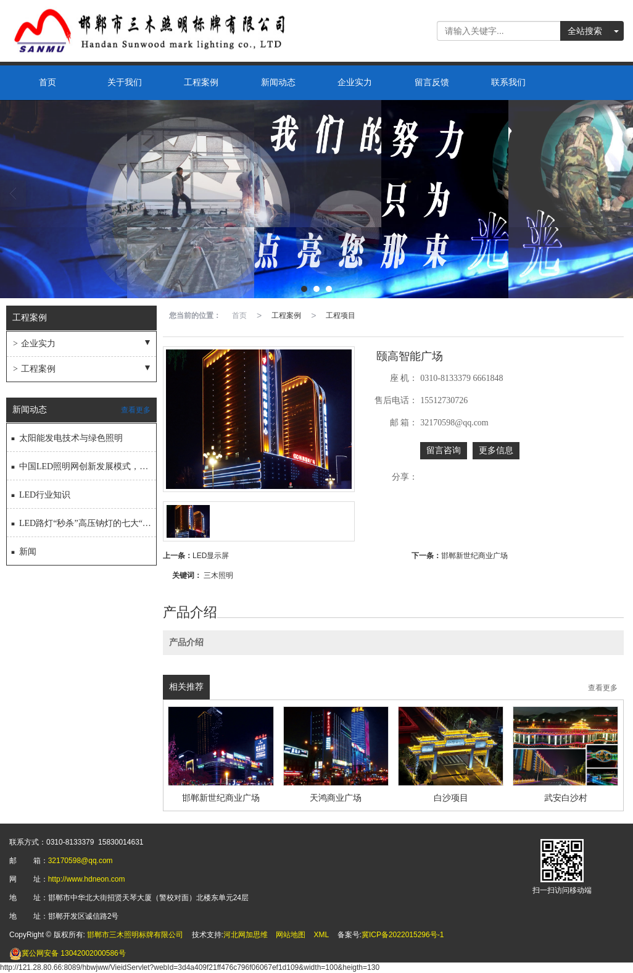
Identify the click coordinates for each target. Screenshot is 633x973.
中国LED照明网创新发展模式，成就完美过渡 (83, 464)
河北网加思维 (245, 934)
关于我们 (124, 82)
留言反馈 (432, 82)
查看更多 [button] (603, 688)
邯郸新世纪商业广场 (474, 555)
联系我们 (508, 82)
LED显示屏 (210, 555)
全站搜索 (585, 31)
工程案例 (201, 82)
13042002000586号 (67, 953)
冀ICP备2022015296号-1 (403, 934)
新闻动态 (278, 82)
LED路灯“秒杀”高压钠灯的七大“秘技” (83, 521)
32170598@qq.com (80, 860)
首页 (47, 82)
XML (321, 934)
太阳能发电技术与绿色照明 (66, 436)
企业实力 (354, 82)
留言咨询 (443, 450)
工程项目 (340, 315)
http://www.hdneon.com (86, 879)
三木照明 (218, 575)
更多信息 (496, 450)
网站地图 (290, 934)
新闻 (23, 549)
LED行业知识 (40, 492)
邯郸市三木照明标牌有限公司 (135, 934)
